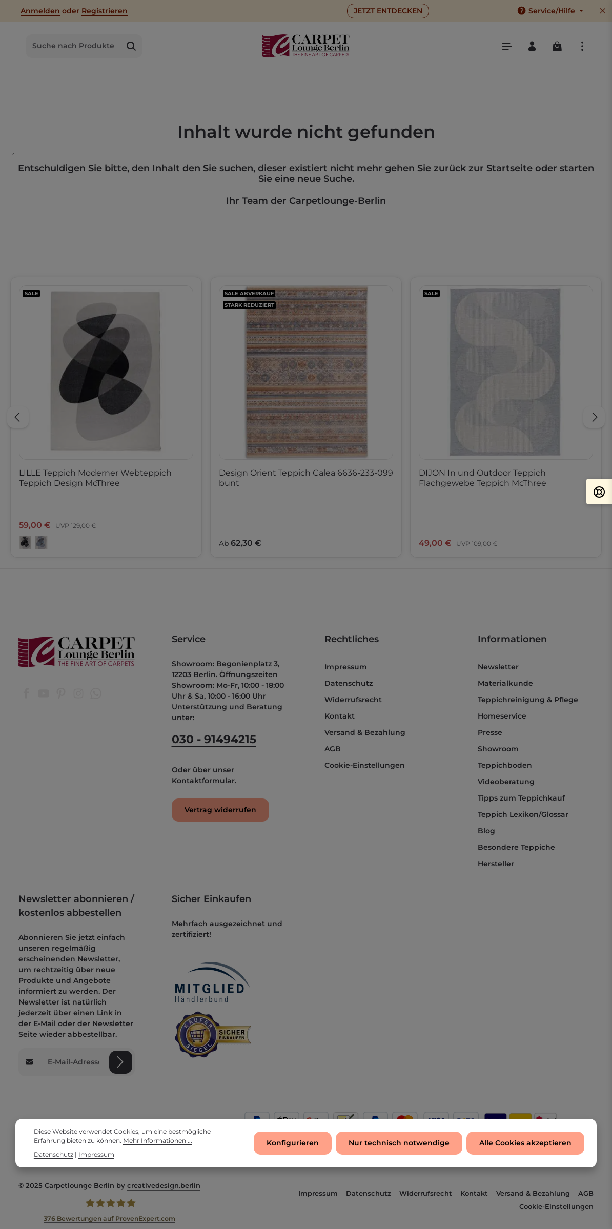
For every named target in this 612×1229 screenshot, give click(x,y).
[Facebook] (27, 696)
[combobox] (73, 46)
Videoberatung (506, 781)
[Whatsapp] (95, 696)
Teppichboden (505, 765)
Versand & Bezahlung (364, 732)
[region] (306, 417)
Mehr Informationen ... (157, 1141)
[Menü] (506, 45)
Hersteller (496, 863)
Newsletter (498, 666)
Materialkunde (505, 683)
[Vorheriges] (18, 417)
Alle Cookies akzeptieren (525, 1143)
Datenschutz (348, 683)
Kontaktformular (203, 780)
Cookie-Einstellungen (364, 765)
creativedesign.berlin (163, 1185)
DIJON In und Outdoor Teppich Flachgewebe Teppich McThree (482, 478)
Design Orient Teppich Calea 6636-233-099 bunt (306, 478)
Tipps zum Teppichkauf (521, 798)
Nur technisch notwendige (399, 1143)
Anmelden (40, 10)
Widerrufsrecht (353, 699)
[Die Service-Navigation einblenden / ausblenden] (550, 11)
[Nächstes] (594, 417)
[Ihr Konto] (531, 45)
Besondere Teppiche (516, 847)
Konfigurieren (293, 1143)
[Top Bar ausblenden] (602, 11)
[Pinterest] (62, 696)
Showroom (498, 748)
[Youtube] (44, 696)
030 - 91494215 (214, 739)
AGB (332, 748)
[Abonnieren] (120, 1062)
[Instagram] (79, 696)
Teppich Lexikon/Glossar (523, 814)
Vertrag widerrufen (220, 809)
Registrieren (104, 10)
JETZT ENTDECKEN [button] (388, 10)
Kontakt (339, 716)
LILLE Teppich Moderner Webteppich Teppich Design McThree (95, 478)
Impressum (345, 666)
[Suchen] (131, 46)
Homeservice (502, 716)
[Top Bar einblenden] (582, 45)
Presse (490, 732)
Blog (486, 830)
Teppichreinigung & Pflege (528, 699)
